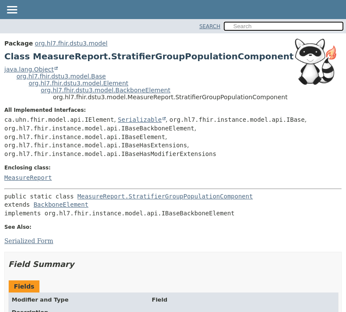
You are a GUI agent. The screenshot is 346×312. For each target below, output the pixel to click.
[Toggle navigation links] (11, 10)
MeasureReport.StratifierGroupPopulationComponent (165, 196)
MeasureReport (28, 177)
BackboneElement (60, 204)
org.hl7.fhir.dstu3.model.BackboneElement (105, 90)
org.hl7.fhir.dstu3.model (71, 43)
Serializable (140, 119)
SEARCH (210, 26)
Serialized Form (28, 240)
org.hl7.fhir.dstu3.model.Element (78, 83)
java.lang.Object (29, 69)
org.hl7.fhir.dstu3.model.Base (61, 76)
